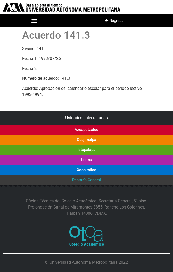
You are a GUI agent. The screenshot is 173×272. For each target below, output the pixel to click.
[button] (34, 21)
